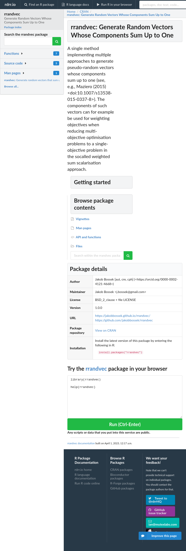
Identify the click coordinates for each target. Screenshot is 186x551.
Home (71, 11)
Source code (13, 63)
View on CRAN (105, 330)
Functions (11, 53)
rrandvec (96, 368)
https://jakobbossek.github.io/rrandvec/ (122, 316)
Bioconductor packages (119, 476)
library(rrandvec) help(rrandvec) (124, 396)
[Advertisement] (149, 113)
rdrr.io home (83, 470)
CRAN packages (121, 470)
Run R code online (87, 483)
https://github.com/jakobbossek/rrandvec (124, 320)
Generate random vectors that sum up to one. (37, 80)
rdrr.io (10, 4)
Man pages (12, 73)
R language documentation (85, 476)
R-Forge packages (122, 483)
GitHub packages (122, 488)
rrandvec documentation (81, 443)
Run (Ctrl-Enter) (124, 424)
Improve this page (158, 536)
